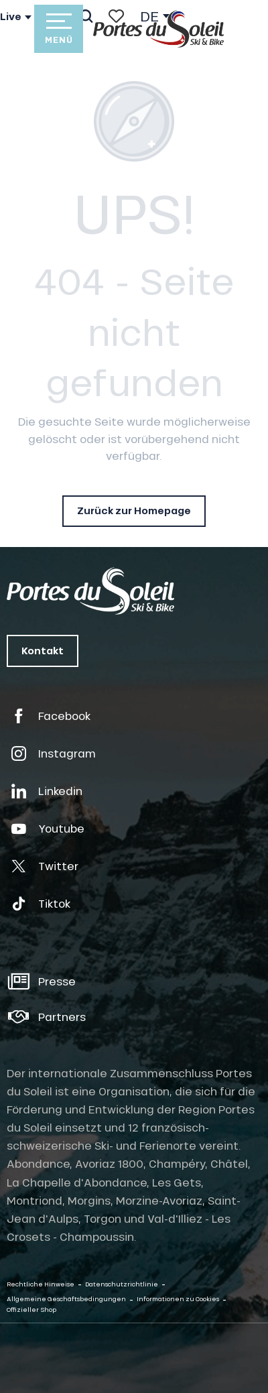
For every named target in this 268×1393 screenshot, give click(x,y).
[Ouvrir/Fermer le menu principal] (58, 29)
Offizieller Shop (31, 1310)
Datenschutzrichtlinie (121, 1284)
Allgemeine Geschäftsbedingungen (66, 1299)
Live (10, 16)
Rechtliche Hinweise (40, 1284)
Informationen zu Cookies (178, 1299)
